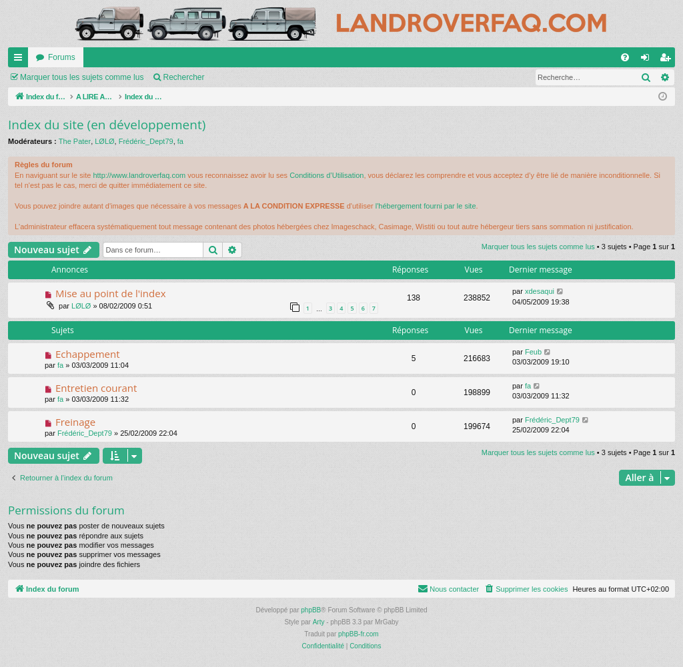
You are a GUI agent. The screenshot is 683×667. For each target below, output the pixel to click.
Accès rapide (20, 60)
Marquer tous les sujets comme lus (81, 77)
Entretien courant (96, 387)
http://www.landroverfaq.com (139, 175)
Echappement (87, 353)
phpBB (311, 610)
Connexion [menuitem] (648, 60)
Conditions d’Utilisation (326, 175)
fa (180, 141)
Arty (319, 622)
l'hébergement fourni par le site (426, 206)
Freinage (75, 421)
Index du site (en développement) (106, 124)
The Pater (75, 141)
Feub (533, 352)
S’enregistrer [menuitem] (668, 60)
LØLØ (104, 141)
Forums (61, 57)
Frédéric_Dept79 (146, 141)
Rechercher (183, 77)
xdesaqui (539, 291)
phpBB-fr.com (358, 634)
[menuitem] (625, 57)
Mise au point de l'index (110, 293)
